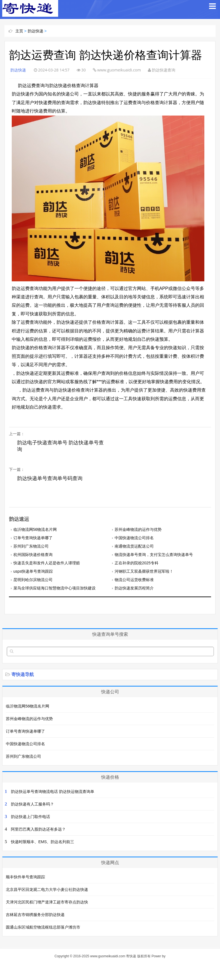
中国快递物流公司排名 (134, 538)
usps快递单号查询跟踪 (33, 571)
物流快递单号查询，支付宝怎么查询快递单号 (154, 554)
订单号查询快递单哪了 (33, 538)
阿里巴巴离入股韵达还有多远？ (38, 829)
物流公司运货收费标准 (134, 579)
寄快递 (131, 956)
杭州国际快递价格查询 (33, 554)
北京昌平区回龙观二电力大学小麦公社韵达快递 (47, 889)
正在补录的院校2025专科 (137, 563)
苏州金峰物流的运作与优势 (138, 529)
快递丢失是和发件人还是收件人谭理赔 (46, 563)
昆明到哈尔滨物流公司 (33, 579)
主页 (19, 31)
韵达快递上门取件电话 (30, 816)
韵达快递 (35, 31)
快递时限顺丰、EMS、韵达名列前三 (42, 842)
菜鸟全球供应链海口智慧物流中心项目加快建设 (54, 588)
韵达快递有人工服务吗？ (32, 804)
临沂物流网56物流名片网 (35, 529)
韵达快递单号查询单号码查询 (49, 478)
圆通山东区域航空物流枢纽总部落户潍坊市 (43, 927)
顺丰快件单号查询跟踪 (25, 877)
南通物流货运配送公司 (134, 546)
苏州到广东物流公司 (31, 546)
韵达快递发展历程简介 (134, 588)
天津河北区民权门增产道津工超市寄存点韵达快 (47, 902)
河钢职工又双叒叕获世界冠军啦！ (144, 571)
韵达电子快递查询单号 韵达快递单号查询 (58, 446)
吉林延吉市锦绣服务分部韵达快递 (35, 914)
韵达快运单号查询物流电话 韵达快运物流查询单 (52, 791)
